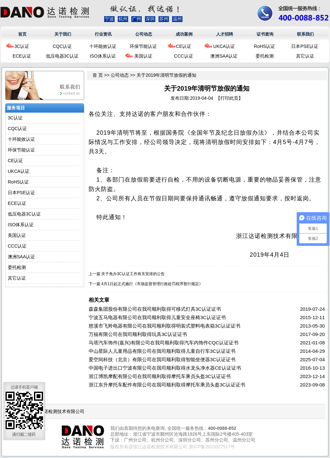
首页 (22, 34)
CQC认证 (62, 46)
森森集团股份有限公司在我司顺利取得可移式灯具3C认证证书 (155, 309)
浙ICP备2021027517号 (212, 446)
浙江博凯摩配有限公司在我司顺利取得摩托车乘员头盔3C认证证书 (160, 376)
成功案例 (184, 34)
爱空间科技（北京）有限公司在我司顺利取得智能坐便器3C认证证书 (162, 359)
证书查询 (265, 34)
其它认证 (305, 56)
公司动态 (143, 34)
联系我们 (305, 34)
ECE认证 (22, 56)
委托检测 (265, 56)
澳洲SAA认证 (223, 56)
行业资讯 (103, 34)
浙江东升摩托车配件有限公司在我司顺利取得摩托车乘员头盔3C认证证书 (167, 384)
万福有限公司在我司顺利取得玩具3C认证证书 (138, 334)
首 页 (98, 75)
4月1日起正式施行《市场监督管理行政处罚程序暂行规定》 (152, 284)
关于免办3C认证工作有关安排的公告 (132, 274)
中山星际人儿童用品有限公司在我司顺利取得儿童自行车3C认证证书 (162, 351)
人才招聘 (224, 34)
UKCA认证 (224, 46)
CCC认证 (183, 56)
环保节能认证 (143, 46)
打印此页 (229, 98)
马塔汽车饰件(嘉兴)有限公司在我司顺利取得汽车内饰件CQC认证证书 (163, 342)
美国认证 (143, 56)
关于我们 (62, 34)
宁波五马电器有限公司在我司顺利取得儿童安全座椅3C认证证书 (157, 317)
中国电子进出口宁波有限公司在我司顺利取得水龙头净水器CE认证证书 (165, 368)
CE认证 (183, 46)
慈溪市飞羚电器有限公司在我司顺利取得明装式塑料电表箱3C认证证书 (164, 326)
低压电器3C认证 (62, 56)
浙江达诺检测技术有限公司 (57, 411)
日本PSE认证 (304, 46)
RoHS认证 (264, 46)
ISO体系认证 (103, 56)
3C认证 (22, 46)
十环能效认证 (102, 46)
